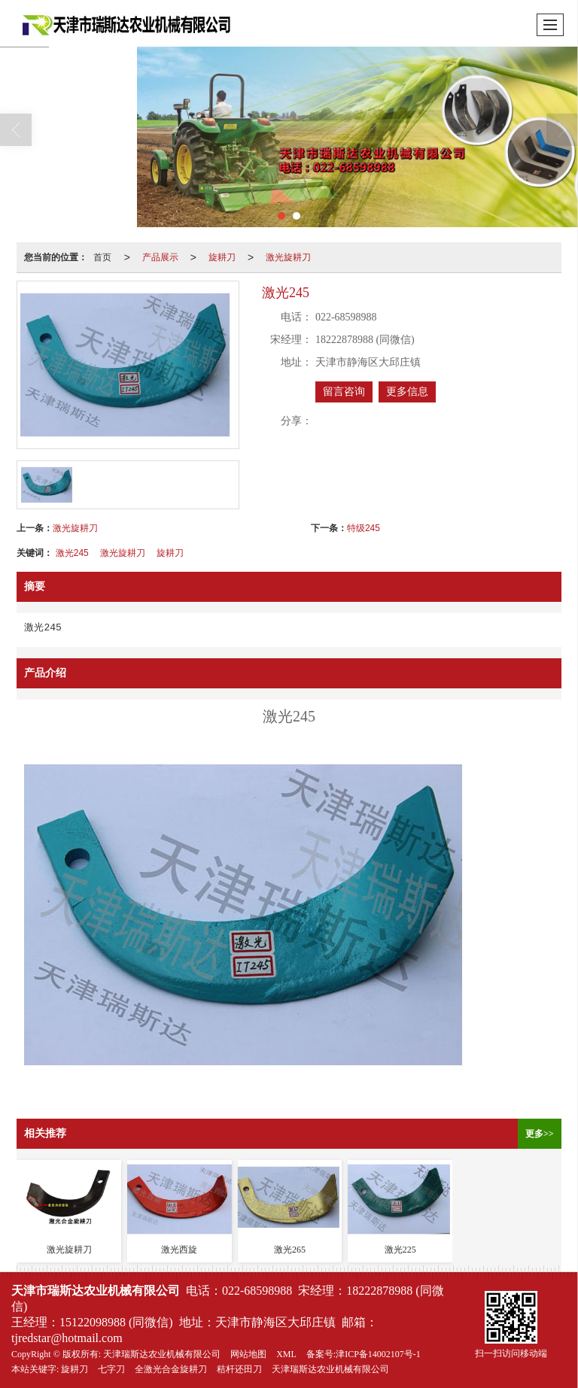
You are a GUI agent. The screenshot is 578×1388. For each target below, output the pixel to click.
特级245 (363, 528)
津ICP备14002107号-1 (378, 1354)
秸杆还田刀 (239, 1369)
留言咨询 (344, 391)
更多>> (539, 1133)
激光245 (72, 553)
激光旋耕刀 (288, 257)
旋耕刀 (222, 257)
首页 (102, 257)
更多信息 (407, 391)
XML (286, 1354)
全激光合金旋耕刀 (171, 1369)
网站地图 (248, 1354)
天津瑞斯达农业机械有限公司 (162, 1354)
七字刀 (111, 1369)
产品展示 (160, 257)
